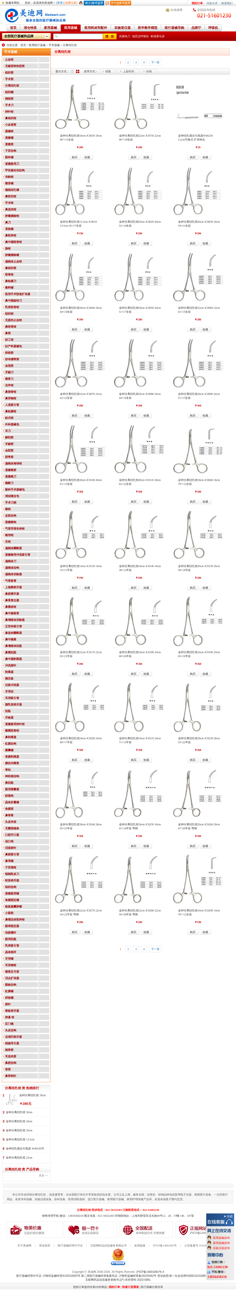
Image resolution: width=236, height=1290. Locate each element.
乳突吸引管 (12, 945)
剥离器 (9, 672)
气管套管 (10, 580)
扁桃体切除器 (13, 574)
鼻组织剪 (10, 268)
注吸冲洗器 (12, 685)
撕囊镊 (9, 750)
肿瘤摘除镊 (12, 255)
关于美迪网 (24, 1245)
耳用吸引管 (12, 698)
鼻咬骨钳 (10, 326)
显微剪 (9, 144)
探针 (8, 1004)
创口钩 (9, 841)
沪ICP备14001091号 (165, 1245)
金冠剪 (9, 365)
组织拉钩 (10, 887)
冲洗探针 (10, 665)
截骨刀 (9, 378)
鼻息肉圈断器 (13, 633)
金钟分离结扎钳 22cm (19, 1157)
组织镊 (9, 92)
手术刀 (9, 105)
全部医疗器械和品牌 (18, 36)
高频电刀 (124, 36)
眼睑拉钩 (10, 984)
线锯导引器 (12, 1043)
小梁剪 (9, 913)
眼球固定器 (12, 926)
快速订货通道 (130, 1287)
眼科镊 (9, 157)
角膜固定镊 (12, 900)
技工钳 (9, 339)
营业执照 (44, 1245)
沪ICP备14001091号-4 (150, 1271)
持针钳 (9, 111)
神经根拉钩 (12, 776)
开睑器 (9, 717)
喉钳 (8, 509)
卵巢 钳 (9, 1017)
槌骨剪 (9, 1049)
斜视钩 (9, 795)
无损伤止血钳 (13, 320)
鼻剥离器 (10, 737)
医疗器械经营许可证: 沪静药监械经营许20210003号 (48, 1275)
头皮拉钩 (10, 1030)
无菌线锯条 (12, 828)
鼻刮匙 (9, 782)
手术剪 (9, 79)
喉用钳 (9, 535)
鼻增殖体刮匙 (13, 646)
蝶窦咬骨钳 (12, 730)
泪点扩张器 (12, 978)
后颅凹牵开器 (13, 1036)
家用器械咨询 (221, 1243)
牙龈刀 (9, 372)
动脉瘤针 (10, 932)
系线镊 (9, 229)
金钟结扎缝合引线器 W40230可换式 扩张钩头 (25, 1149)
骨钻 (8, 769)
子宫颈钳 (10, 867)
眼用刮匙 (10, 939)
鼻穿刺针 (10, 1076)
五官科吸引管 (13, 626)
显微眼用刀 (12, 163)
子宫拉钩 (10, 150)
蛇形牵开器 (12, 880)
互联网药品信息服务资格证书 (108, 1245)
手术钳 (9, 203)
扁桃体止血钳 (13, 261)
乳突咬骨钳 (12, 307)
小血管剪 (10, 124)
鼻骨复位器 (12, 600)
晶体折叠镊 (12, 802)
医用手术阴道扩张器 (17, 294)
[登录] (60, 2)
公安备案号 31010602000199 (201, 1245)
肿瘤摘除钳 (12, 216)
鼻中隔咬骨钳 (13, 242)
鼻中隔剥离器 (13, 659)
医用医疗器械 (37, 45)
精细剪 (9, 98)
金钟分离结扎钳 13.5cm (20, 1139)
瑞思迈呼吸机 (140, 36)
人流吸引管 (12, 404)
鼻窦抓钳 (10, 606)
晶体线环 (10, 952)
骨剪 (8, 1069)
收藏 (87, 157)
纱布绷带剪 (12, 359)
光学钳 (9, 385)
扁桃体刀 (10, 561)
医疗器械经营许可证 (70, 1245)
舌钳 (8, 541)
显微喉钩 (10, 522)
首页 (23, 45)
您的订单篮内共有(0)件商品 (90, 1287)
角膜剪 (9, 808)
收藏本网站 (13, 2)
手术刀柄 (10, 502)
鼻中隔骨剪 (12, 613)
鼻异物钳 (10, 398)
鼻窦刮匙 (10, 652)
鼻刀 (8, 222)
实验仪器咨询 (221, 1248)
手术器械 (54, 45)
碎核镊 (9, 997)
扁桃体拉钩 (12, 567)
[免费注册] (70, 2)
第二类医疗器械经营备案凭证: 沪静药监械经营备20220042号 (118, 1275)
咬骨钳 (9, 274)
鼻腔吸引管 (12, 854)
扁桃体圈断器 (13, 548)
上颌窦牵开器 (13, 587)
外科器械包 (12, 424)
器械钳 (9, 131)
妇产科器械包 (13, 346)
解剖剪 (9, 437)
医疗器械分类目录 (152, 1287)
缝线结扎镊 (12, 189)
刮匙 (8, 711)
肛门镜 (9, 1023)
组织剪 (9, 72)
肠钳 (8, 248)
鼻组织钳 (10, 118)
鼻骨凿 (9, 815)
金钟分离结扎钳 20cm (32, 1095)
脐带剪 (9, 457)
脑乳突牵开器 (13, 704)
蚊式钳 (9, 418)
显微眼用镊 (12, 893)
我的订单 (197, 3)
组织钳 (9, 313)
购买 (74, 157)
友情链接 (139, 1245)
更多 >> (43, 1175)
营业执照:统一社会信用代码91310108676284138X (188, 1275)
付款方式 (212, 3)
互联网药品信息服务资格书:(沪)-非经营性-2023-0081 (118, 1279)
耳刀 (8, 431)
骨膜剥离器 (12, 756)
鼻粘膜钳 (10, 411)
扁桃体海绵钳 (13, 463)
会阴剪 (9, 450)
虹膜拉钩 (10, 743)
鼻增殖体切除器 (15, 619)
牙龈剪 (9, 444)
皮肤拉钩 (10, 515)
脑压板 (9, 678)
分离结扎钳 (70, 45)
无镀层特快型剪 (15, 66)
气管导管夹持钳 (15, 528)
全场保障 (176, 10)
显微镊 (9, 137)
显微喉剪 (10, 470)
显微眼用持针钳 (15, 724)
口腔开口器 (12, 834)
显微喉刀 (10, 476)
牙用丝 (9, 691)
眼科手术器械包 (15, 489)
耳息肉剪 (10, 1056)
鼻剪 (8, 333)
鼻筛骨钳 (10, 391)
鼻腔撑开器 (12, 593)
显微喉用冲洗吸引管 (17, 554)
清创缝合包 (12, 496)
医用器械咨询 (221, 1238)
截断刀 (9, 483)
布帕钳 (9, 176)
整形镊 (9, 183)
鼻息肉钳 (10, 209)
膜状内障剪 (12, 763)
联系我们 (227, 3)
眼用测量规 (12, 789)
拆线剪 (9, 352)
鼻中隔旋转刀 (13, 300)
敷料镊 (9, 287)
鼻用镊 (9, 861)
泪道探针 (10, 848)
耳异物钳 (10, 965)
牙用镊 (9, 958)
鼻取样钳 (10, 235)
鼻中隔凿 (10, 639)
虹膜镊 (9, 991)
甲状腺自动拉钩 (15, 170)
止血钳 (9, 59)
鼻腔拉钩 (10, 1063)
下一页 (155, 62)
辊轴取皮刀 (12, 874)
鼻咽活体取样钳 (15, 919)
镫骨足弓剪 (12, 971)
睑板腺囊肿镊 (13, 906)
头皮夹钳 (10, 821)
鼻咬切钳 (10, 196)
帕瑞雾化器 (158, 36)
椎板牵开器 (12, 1010)
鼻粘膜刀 (10, 281)
